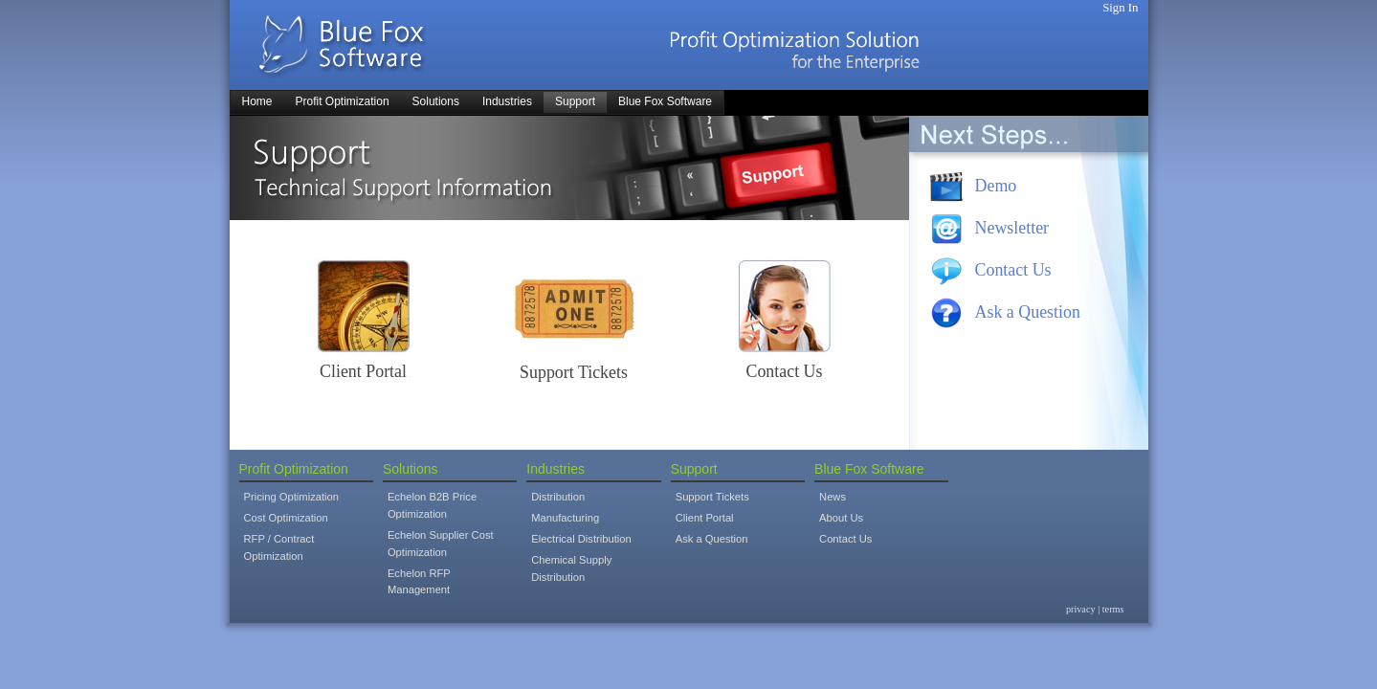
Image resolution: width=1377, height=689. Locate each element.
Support (694, 469)
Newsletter (1012, 227)
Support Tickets (574, 372)
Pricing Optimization (291, 496)
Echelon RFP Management (419, 581)
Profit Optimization (293, 469)
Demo (996, 185)
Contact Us (783, 371)
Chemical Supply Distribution (571, 568)
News (832, 496)
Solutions (410, 469)
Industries (555, 469)
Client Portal (363, 371)
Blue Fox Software (868, 469)
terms (1113, 609)
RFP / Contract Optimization (279, 547)
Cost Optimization (286, 517)
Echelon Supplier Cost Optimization (441, 543)
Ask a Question (1027, 312)
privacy (1081, 609)
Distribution (558, 496)
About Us (841, 517)
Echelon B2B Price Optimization (432, 505)
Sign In (1120, 7)
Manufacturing (565, 517)
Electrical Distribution (581, 539)
